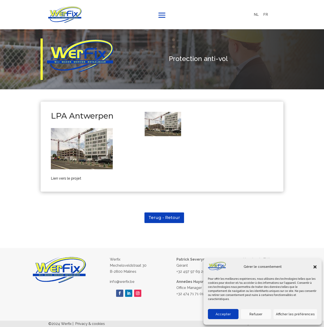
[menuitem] (256, 14)
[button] (315, 267)
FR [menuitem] (265, 14)
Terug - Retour (164, 217)
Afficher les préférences (295, 314)
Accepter (223, 314)
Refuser (255, 314)
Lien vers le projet (66, 178)
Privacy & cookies (90, 324)
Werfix (66, 324)
